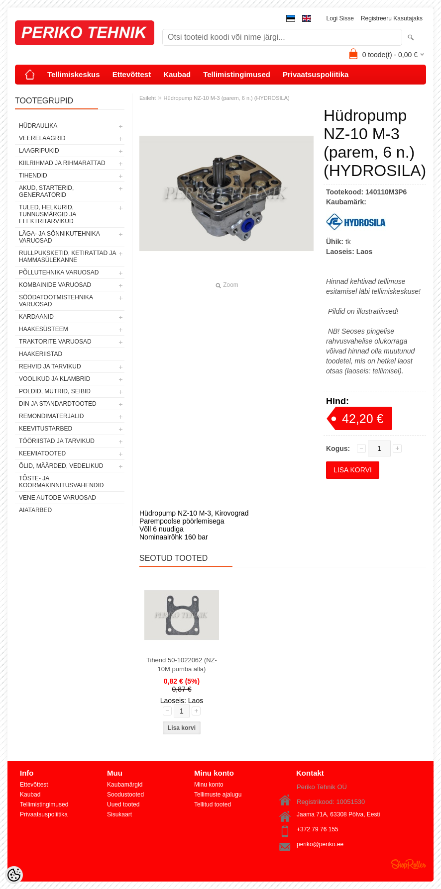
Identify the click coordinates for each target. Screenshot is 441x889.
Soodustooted (125, 794)
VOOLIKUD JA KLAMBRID (54, 378)
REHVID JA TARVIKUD (50, 366)
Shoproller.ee (408, 864)
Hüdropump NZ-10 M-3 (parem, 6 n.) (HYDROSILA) (227, 98)
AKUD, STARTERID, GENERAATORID (46, 191)
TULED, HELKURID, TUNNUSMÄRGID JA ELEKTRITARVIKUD (47, 214)
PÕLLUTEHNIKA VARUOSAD (59, 272)
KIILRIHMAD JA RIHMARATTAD (62, 163)
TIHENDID (33, 175)
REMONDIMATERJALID (51, 416)
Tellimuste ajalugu (217, 794)
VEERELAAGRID (42, 138)
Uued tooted (123, 804)
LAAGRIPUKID (39, 150)
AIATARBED (35, 510)
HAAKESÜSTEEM (43, 329)
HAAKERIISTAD (40, 354)
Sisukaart (119, 814)
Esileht (147, 98)
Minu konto (208, 784)
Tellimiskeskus (73, 74)
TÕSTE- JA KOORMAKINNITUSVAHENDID (61, 482)
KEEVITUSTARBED (45, 428)
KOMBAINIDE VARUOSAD (55, 284)
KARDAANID (36, 316)
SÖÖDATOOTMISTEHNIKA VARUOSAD (56, 301)
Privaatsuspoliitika (316, 74)
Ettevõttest (131, 74)
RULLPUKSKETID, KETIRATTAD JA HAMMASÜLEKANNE (67, 257)
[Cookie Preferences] (14, 875)
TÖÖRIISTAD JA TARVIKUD (57, 441)
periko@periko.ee (320, 844)
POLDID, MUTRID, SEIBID (55, 391)
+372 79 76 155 (317, 829)
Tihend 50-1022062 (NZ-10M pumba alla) (181, 664)
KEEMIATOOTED (42, 453)
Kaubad (177, 74)
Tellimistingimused (236, 74)
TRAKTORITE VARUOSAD (55, 341)
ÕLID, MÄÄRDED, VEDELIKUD (61, 465)
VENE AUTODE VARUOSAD (57, 497)
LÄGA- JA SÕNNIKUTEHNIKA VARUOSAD (59, 237)
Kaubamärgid (124, 784)
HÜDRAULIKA (38, 125)
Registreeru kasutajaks (392, 18)
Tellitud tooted (212, 804)
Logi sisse (340, 18)
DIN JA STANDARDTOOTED (58, 403)
